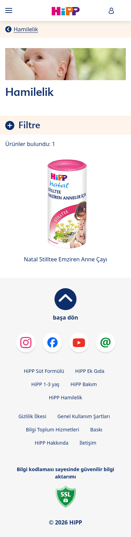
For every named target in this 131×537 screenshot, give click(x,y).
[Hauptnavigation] (10, 10)
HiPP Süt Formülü (44, 371)
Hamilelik (26, 29)
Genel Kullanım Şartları (83, 416)
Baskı (96, 429)
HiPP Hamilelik (65, 397)
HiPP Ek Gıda (89, 371)
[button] (111, 10)
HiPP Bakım (84, 384)
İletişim (87, 442)
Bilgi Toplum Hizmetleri (52, 429)
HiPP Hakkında (51, 442)
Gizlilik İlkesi (32, 416)
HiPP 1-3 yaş (45, 384)
